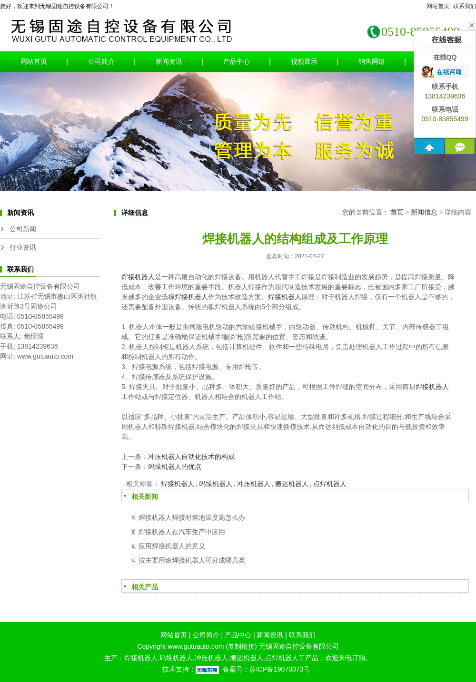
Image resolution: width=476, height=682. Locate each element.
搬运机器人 (291, 483)
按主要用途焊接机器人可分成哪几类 (192, 560)
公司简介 (101, 61)
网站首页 (437, 6)
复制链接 (241, 646)
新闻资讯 (169, 61)
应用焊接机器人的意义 (172, 546)
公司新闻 (23, 229)
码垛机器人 (215, 483)
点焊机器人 (330, 483)
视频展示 (304, 61)
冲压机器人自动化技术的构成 (191, 456)
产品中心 (236, 61)
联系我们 (464, 6)
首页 (397, 212)
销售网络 (371, 61)
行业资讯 (23, 247)
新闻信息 (424, 212)
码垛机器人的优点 (174, 466)
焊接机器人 (138, 277)
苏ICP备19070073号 (279, 669)
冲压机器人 (253, 483)
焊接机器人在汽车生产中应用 (182, 532)
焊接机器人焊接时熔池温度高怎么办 (192, 517)
